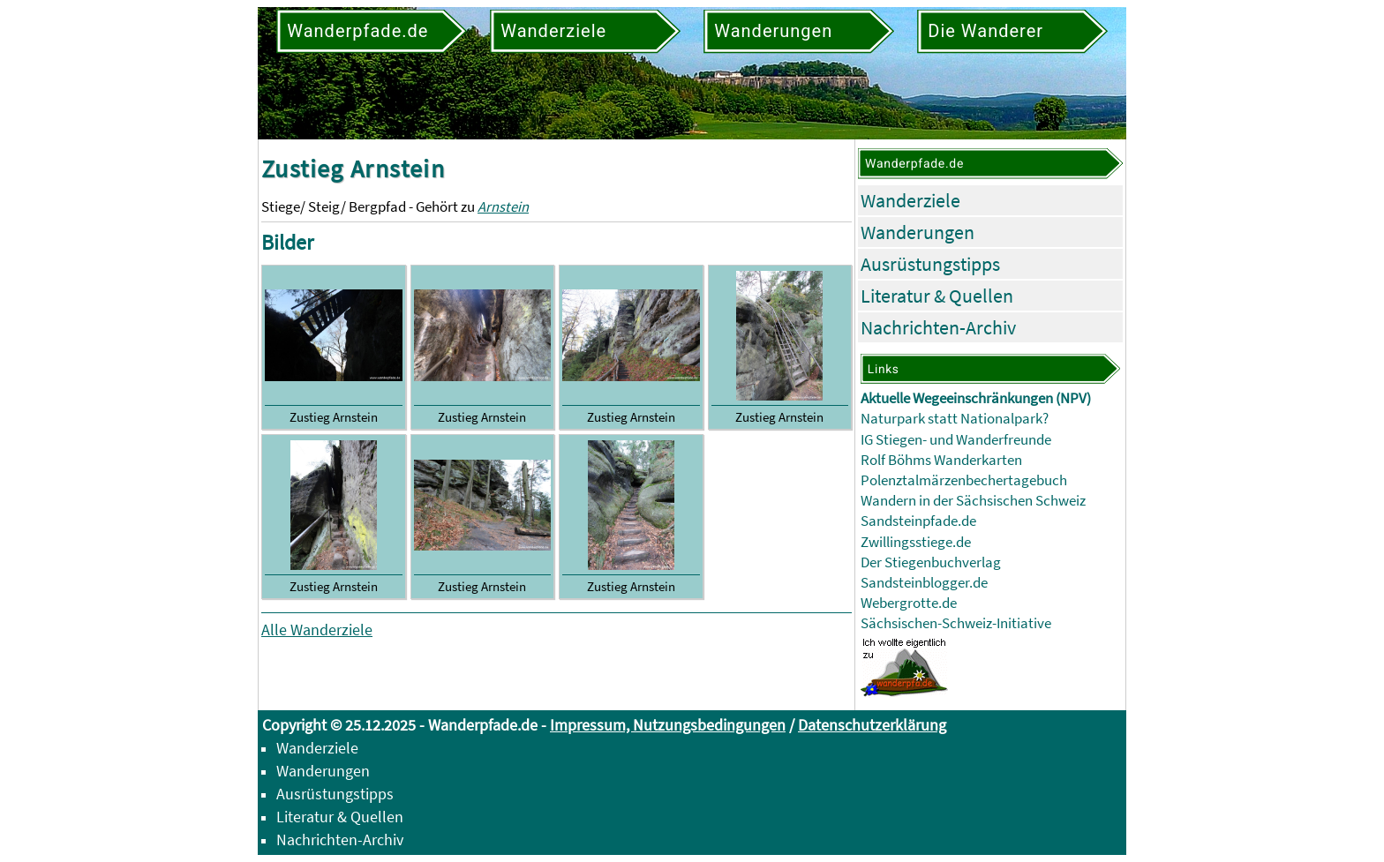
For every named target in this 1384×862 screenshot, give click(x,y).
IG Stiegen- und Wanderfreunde (956, 440)
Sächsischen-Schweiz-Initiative (956, 623)
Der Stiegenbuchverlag (931, 562)
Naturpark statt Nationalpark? (955, 418)
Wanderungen (917, 232)
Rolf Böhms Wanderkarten (941, 460)
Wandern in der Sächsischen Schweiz (973, 500)
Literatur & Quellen (937, 295)
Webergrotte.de (909, 603)
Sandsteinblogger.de (924, 582)
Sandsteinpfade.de (918, 521)
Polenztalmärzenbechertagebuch (964, 480)
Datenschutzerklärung (872, 725)
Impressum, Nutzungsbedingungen (668, 725)
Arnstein (503, 207)
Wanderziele (910, 200)
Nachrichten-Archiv (938, 327)
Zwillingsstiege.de (916, 542)
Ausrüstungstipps (930, 263)
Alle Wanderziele (316, 629)
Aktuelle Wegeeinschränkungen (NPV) (976, 398)
